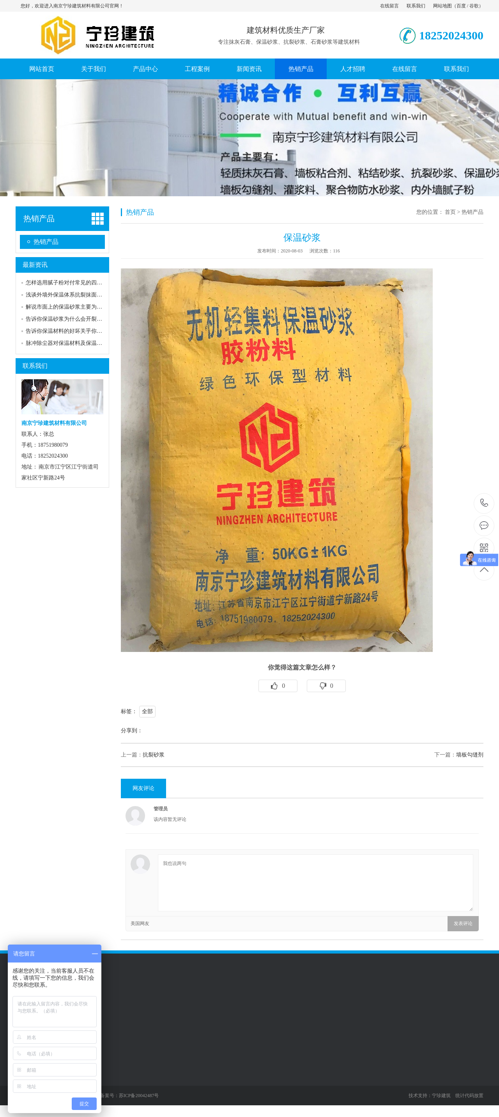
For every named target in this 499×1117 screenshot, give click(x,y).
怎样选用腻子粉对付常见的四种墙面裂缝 (75, 283)
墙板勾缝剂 (469, 755)
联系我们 (416, 6)
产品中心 (145, 69)
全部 (147, 711)
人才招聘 (352, 69)
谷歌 (474, 6)
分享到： (132, 730)
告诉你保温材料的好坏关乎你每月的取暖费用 (80, 331)
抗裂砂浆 (154, 755)
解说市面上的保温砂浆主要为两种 (67, 307)
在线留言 (389, 6)
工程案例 (197, 69)
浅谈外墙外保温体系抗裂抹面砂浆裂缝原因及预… (86, 295)
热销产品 (300, 69)
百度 (461, 6)
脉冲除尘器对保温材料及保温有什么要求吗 (77, 343)
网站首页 (41, 69)
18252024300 (484, 503)
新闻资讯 (249, 69)
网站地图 (442, 6)
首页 (450, 212)
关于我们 (93, 69)
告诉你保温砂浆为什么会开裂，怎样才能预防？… (86, 319)
